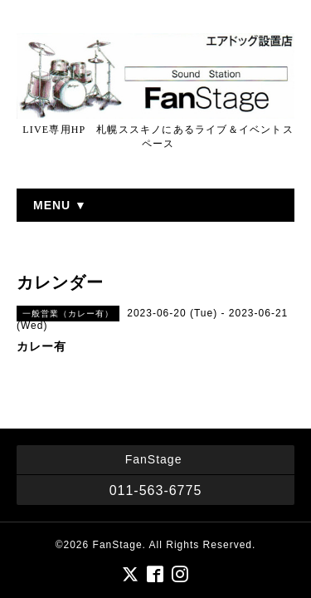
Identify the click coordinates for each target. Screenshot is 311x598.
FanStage (118, 545)
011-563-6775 (155, 490)
